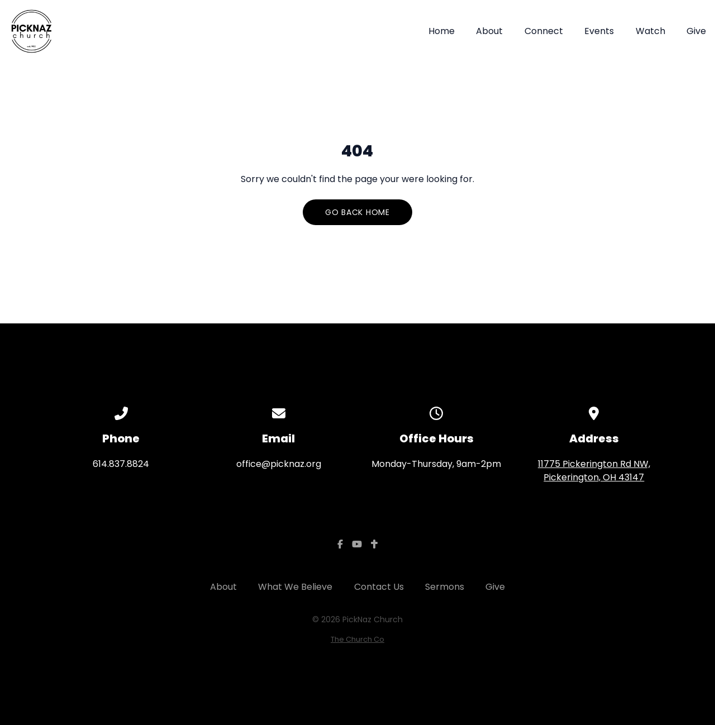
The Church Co (357, 639)
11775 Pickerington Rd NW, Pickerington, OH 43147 (594, 470)
